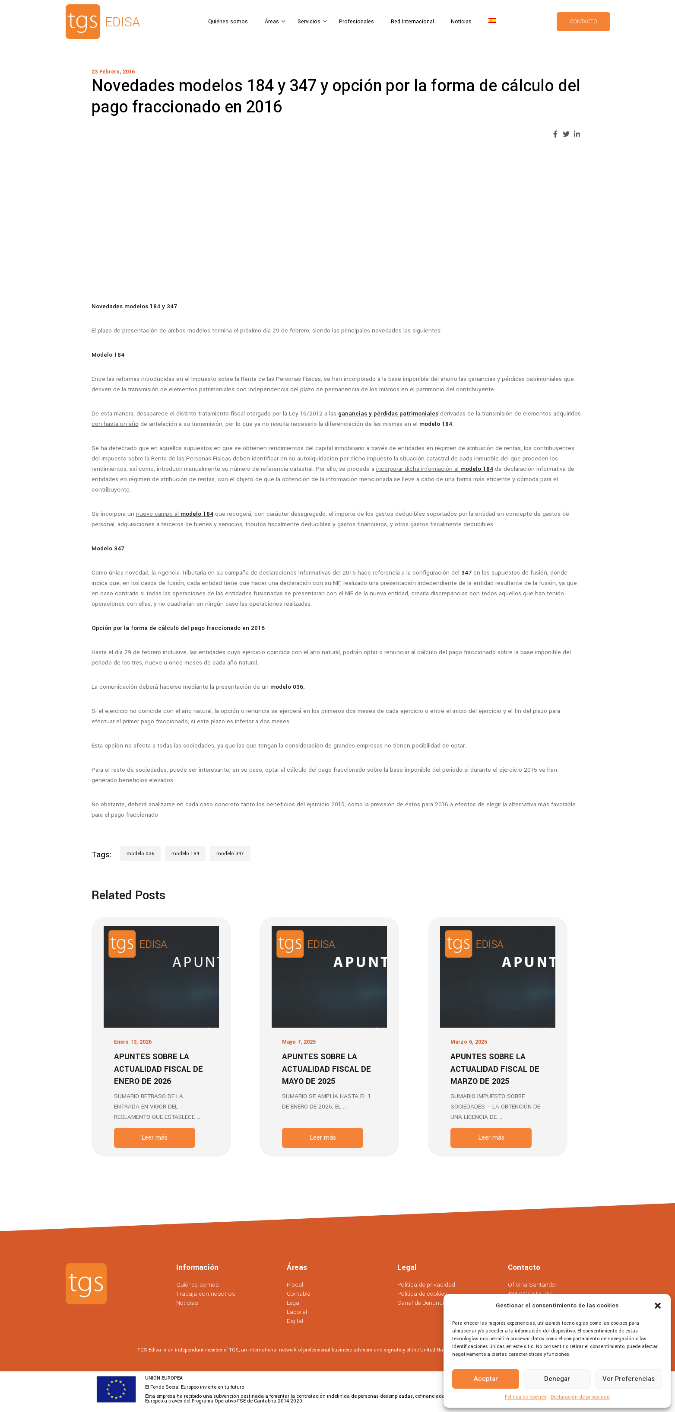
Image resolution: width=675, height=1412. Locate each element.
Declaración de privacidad (580, 1397)
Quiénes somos (228, 22)
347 (466, 573)
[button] (657, 1305)
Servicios (310, 22)
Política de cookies (525, 1397)
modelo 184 (435, 424)
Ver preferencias (628, 1378)
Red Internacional (412, 22)
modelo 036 (286, 687)
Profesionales (356, 22)
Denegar (557, 1378)
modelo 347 (230, 853)
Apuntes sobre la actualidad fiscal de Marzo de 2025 (494, 1069)
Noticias (461, 22)
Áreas (273, 22)
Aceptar (486, 1378)
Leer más (154, 1137)
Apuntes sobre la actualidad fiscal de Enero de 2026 (158, 1069)
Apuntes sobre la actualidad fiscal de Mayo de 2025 (326, 1069)
